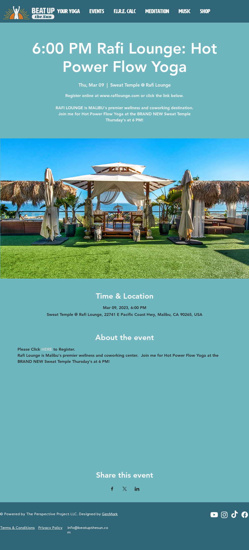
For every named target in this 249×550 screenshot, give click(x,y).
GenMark (110, 514)
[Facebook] (244, 514)
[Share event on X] (124, 489)
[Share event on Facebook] (112, 489)
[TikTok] (234, 514)
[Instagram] (224, 514)
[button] (68, 11)
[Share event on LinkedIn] (137, 489)
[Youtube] (214, 514)
